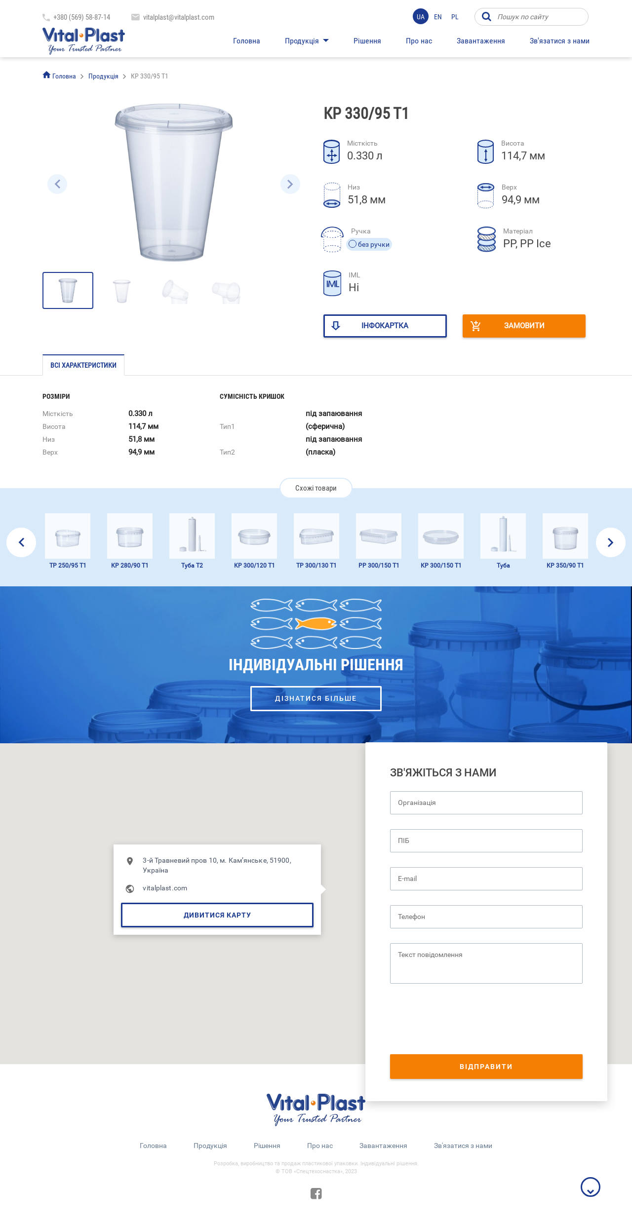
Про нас (419, 40)
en (438, 17)
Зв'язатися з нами (560, 40)
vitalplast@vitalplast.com (178, 17)
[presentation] (465, 1020)
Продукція (302, 40)
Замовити (524, 325)
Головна (246, 40)
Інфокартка (384, 325)
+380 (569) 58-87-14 (81, 17)
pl (455, 17)
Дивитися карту (217, 915)
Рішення (367, 40)
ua (421, 17)
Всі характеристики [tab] (83, 365)
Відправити (486, 1067)
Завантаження (481, 40)
